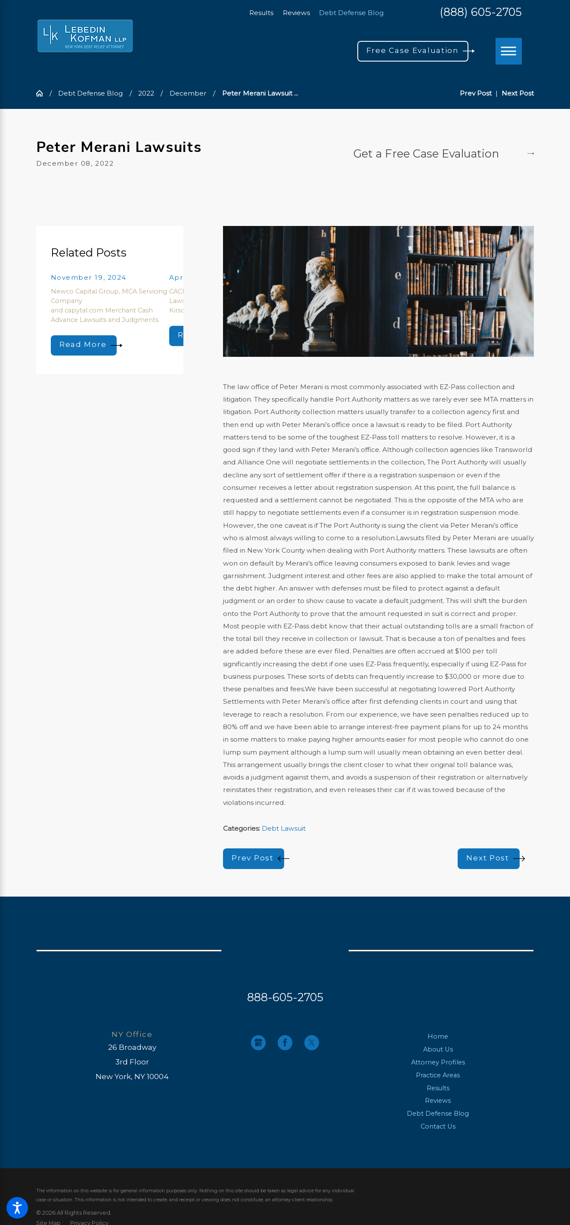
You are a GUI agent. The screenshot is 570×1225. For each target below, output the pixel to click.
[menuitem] (438, 1037)
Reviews (296, 13)
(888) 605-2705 (481, 12)
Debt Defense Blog (351, 13)
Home (438, 1036)
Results (261, 13)
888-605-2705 (285, 997)
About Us (438, 1049)
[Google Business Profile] (258, 1042)
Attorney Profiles (438, 1062)
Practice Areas (438, 1075)
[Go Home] (43, 93)
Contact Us (438, 1126)
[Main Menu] (509, 51)
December (188, 93)
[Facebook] (285, 1042)
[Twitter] (311, 1042)
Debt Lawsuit (284, 828)
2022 (146, 93)
